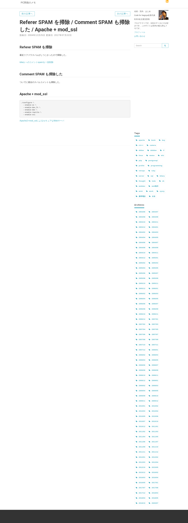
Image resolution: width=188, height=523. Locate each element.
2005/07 (153, 273)
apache (140, 140)
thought (141, 181)
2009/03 (153, 386)
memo (150, 155)
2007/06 (140, 334)
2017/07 (140, 488)
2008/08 (140, 370)
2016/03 (140, 477)
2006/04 (140, 299)
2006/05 (153, 299)
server (140, 176)
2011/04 (140, 437)
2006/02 (140, 294)
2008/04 (140, 360)
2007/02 (140, 324)
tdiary (161, 176)
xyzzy (160, 191)
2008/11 (153, 375)
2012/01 (140, 457)
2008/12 (140, 380)
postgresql (151, 160)
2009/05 (153, 391)
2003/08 (140, 217)
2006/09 (153, 309)
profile (140, 166)
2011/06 (140, 442)
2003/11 (153, 222)
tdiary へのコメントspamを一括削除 (36, 62)
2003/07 (153, 212)
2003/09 (153, 217)
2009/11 (140, 401)
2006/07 (153, 304)
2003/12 (140, 227)
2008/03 (153, 355)
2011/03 (153, 432)
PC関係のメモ (28, 4)
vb (161, 181)
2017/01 (153, 483)
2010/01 (140, 406)
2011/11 (140, 452)
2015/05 (153, 467)
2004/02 (140, 232)
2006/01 (153, 288)
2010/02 (153, 406)
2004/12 (140, 258)
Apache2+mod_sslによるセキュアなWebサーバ (42, 121)
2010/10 (153, 421)
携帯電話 (141, 196)
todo (152, 181)
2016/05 (140, 483)
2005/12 (140, 288)
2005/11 (153, 283)
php (139, 160)
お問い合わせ (139, 36)
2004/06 (140, 242)
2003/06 (140, 212)
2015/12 (140, 472)
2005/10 (140, 283)
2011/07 (153, 442)
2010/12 (140, 426)
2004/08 (140, 248)
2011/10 (153, 447)
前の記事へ (27, 13)
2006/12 (140, 319)
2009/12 (153, 401)
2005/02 (140, 263)
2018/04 (140, 498)
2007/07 (153, 334)
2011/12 (153, 452)
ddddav (152, 150)
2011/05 (153, 437)
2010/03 (140, 411)
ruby (151, 171)
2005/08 (140, 278)
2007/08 (140, 339)
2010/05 (140, 416)
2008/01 (153, 350)
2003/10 (140, 222)
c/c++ (139, 145)
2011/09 (140, 447)
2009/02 (140, 386)
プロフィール (139, 32)
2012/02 (153, 457)
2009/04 (140, 391)
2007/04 (140, 329)
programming (155, 166)
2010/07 (140, 421)
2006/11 (153, 314)
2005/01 (153, 258)
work (149, 191)
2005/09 (153, 278)
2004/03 (153, 232)
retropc (140, 171)
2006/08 (140, 309)
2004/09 (153, 248)
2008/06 (140, 365)
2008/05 (153, 360)
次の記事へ (122, 13)
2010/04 (153, 411)
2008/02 (140, 355)
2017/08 (153, 488)
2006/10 (140, 314)
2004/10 (140, 253)
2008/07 (153, 365)
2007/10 (140, 345)
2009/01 (153, 380)
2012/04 (153, 462)
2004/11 (153, 253)
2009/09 (140, 396)
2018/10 (140, 503)
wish (139, 191)
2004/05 (153, 237)
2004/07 (153, 242)
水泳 (152, 196)
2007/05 (153, 329)
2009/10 (153, 396)
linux (139, 155)
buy (162, 140)
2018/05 (153, 498)
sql (150, 176)
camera (151, 145)
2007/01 (153, 319)
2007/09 (153, 339)
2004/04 (140, 237)
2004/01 (153, 227)
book (152, 140)
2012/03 (140, 462)
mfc (161, 155)
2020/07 (153, 503)
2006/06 (140, 304)
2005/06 (140, 273)
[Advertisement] (75, 134)
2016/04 (153, 477)
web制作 (153, 186)
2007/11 (153, 345)
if (162, 150)
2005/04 (140, 268)
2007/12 (140, 350)
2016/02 (153, 472)
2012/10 (140, 467)
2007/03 (153, 324)
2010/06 (153, 416)
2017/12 (140, 493)
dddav (140, 150)
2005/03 (153, 263)
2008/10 (140, 375)
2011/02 (140, 432)
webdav (140, 186)
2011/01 (153, 426)
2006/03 (153, 294)
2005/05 (153, 268)
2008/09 (153, 370)
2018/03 (153, 493)
